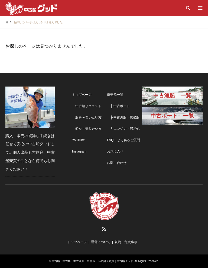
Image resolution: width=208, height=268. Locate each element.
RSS (104, 229)
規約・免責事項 (126, 242)
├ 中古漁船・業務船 (123, 117)
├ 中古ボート (118, 106)
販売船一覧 (115, 95)
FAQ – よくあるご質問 (123, 140)
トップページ (82, 95)
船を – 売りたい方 (87, 129)
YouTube (78, 140)
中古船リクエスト (86, 106)
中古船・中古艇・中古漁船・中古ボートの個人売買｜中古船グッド (92, 261)
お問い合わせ (116, 163)
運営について (100, 242)
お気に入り (115, 151)
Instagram (79, 151)
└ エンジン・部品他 (123, 129)
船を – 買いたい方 (87, 117)
